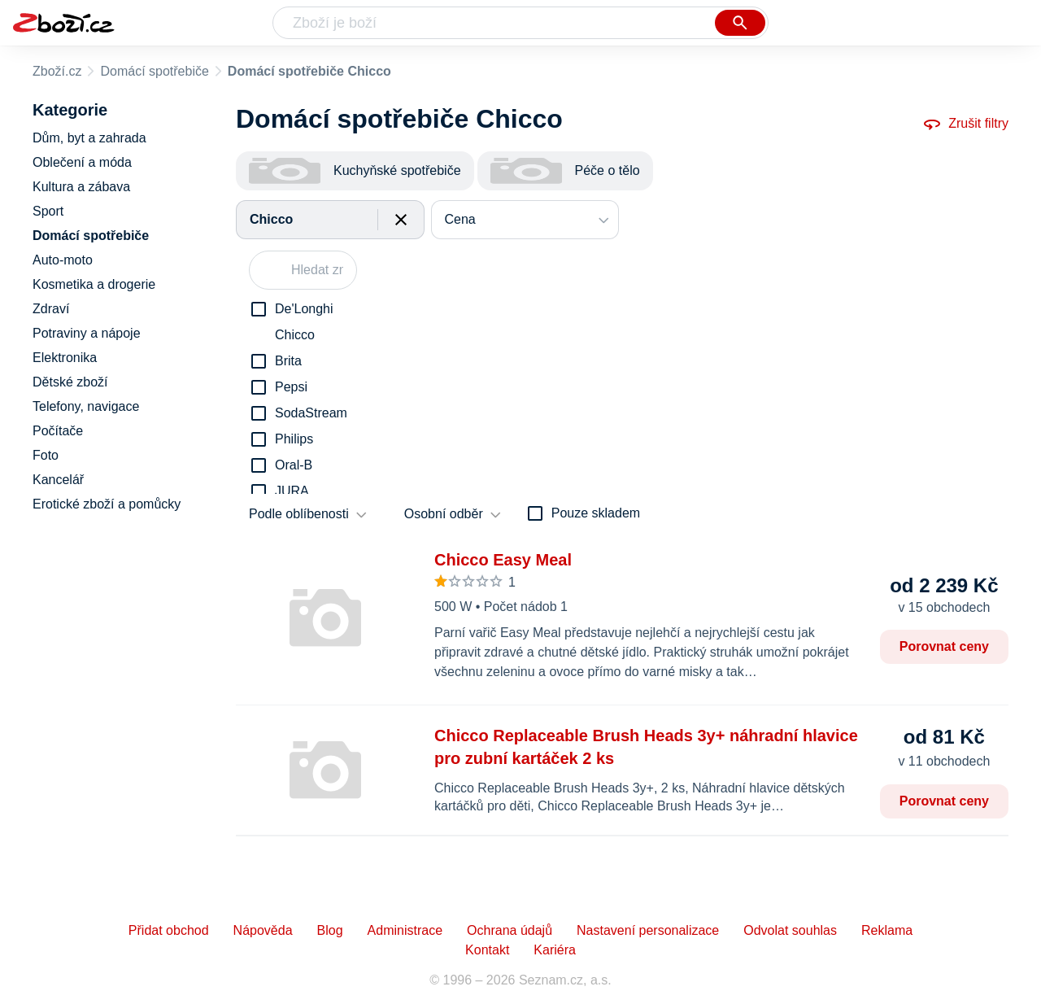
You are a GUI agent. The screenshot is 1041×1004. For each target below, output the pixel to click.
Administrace (405, 930)
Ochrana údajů (509, 930)
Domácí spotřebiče (154, 71)
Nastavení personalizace (648, 930)
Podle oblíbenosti (299, 514)
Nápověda (263, 930)
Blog (330, 930)
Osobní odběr (443, 514)
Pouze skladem (595, 513)
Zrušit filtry (965, 123)
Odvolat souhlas (790, 930)
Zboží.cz (57, 71)
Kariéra (555, 950)
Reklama (887, 930)
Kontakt (487, 950)
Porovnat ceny (944, 646)
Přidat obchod (168, 930)
